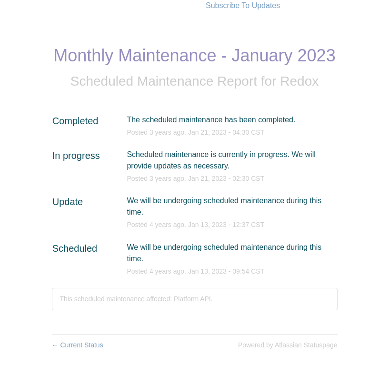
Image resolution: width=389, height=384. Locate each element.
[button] (243, 5)
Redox (299, 81)
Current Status (77, 345)
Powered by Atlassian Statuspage (288, 345)
